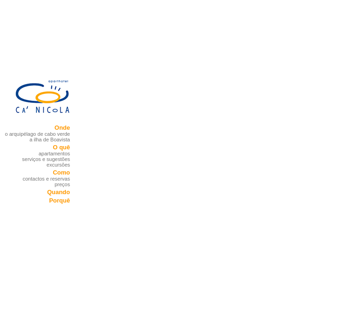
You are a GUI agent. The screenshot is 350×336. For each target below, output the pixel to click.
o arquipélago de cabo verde (37, 134)
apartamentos (54, 153)
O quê (61, 147)
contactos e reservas (46, 179)
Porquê (59, 200)
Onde (62, 127)
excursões (58, 165)
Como (61, 172)
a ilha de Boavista (49, 139)
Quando (58, 192)
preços (62, 184)
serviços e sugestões (46, 159)
